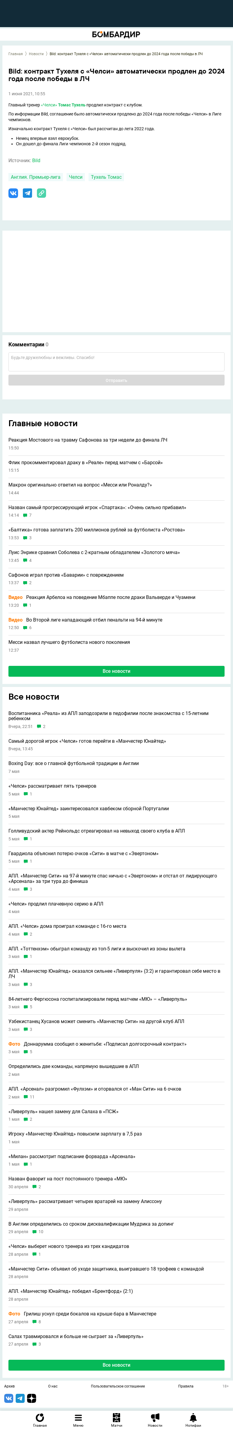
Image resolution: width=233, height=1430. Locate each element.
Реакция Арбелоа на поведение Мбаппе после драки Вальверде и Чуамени (101, 597)
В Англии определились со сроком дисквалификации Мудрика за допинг (91, 1224)
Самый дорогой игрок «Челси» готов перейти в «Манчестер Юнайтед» (87, 741)
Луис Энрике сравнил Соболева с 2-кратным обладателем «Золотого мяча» (94, 552)
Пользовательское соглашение (118, 1386)
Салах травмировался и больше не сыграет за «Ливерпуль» (76, 1336)
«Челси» (49, 104)
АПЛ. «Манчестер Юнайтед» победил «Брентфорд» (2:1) (70, 1291)
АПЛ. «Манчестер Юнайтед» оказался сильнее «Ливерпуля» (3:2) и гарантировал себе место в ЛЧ (114, 974)
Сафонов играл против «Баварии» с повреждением (66, 575)
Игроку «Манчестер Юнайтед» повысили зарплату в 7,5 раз (75, 1134)
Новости (36, 54)
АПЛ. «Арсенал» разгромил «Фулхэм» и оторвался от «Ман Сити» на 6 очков (94, 1089)
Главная (15, 54)
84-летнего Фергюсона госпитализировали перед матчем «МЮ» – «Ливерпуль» (97, 999)
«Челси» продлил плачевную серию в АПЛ (55, 904)
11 (32, 1097)
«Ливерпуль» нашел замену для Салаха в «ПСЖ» (63, 1111)
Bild (36, 160)
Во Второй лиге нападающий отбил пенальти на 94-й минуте (85, 620)
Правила (186, 1386)
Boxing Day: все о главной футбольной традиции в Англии (73, 763)
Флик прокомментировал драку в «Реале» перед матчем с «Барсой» (85, 462)
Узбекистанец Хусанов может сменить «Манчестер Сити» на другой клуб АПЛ (96, 1021)
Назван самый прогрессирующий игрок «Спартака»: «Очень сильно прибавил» (97, 507)
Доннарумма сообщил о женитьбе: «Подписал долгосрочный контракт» (97, 1044)
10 (41, 1232)
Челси (75, 177)
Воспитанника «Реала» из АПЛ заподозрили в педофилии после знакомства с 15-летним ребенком (108, 716)
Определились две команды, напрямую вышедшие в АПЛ (73, 1066)
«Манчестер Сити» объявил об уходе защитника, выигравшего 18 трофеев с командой (106, 1269)
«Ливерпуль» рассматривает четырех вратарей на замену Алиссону (85, 1201)
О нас (52, 1386)
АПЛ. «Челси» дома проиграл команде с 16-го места (67, 926)
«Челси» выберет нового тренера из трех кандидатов (68, 1246)
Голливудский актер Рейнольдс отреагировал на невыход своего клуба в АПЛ (96, 831)
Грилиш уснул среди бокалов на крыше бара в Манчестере (82, 1314)
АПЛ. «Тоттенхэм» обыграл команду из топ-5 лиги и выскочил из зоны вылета (96, 949)
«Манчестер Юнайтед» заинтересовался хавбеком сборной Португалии (88, 808)
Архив (9, 1386)
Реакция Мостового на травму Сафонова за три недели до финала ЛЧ (87, 440)
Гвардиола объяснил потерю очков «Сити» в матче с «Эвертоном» (83, 853)
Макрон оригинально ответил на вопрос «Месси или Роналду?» (80, 485)
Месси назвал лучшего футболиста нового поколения (69, 642)
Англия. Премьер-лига (36, 177)
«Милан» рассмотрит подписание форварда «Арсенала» (71, 1156)
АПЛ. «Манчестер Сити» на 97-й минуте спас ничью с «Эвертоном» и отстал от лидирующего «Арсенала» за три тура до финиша (112, 878)
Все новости (116, 671)
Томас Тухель (71, 104)
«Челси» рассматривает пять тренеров (52, 786)
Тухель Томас (106, 177)
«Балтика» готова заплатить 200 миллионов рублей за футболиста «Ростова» (96, 530)
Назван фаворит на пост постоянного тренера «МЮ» (67, 1179)
